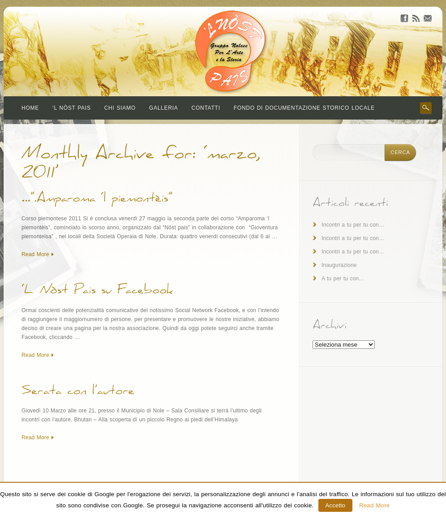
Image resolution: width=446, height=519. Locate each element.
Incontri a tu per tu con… (353, 225)
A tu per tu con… (343, 278)
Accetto (336, 505)
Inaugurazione (339, 265)
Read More (35, 254)
